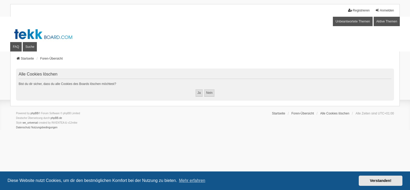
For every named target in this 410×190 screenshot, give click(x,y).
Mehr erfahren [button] (192, 180)
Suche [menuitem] (29, 47)
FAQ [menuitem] (16, 47)
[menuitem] (23, 127)
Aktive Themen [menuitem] (386, 21)
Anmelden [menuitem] (384, 10)
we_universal (30, 122)
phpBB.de (56, 118)
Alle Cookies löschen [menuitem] (334, 113)
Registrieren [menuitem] (359, 10)
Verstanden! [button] (380, 181)
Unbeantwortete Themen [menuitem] (352, 21)
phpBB (34, 113)
